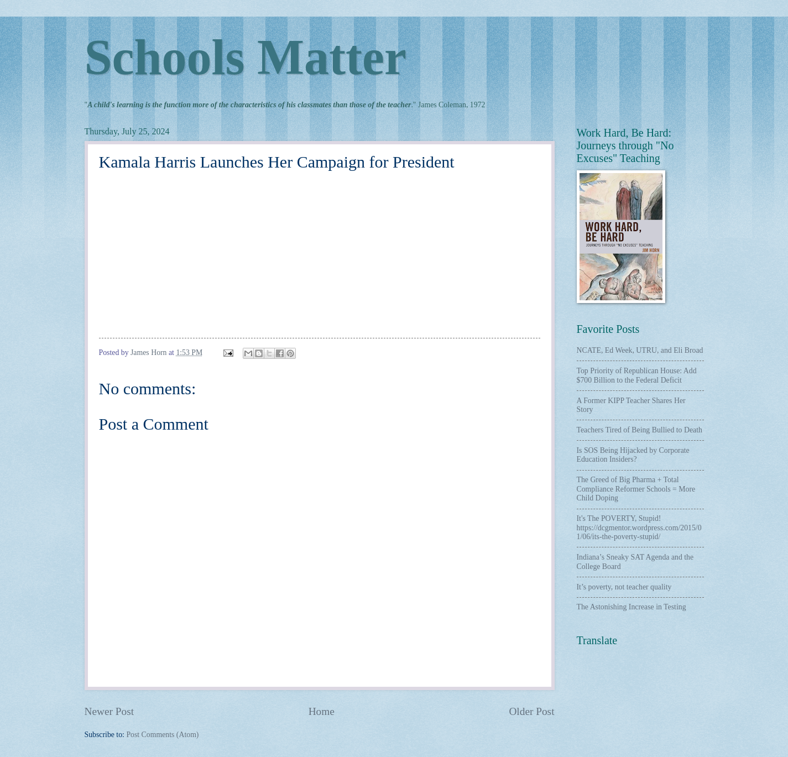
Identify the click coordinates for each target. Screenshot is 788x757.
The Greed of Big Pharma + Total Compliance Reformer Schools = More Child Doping (636, 489)
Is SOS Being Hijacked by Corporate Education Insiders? (633, 455)
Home (322, 711)
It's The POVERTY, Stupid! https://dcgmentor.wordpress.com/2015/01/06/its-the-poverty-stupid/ (639, 527)
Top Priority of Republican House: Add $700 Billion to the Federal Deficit (637, 375)
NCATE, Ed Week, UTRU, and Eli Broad (640, 350)
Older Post (531, 711)
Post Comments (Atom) (162, 734)
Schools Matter (245, 57)
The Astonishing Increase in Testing (631, 607)
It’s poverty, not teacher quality (624, 587)
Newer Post (109, 711)
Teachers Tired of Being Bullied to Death (639, 430)
